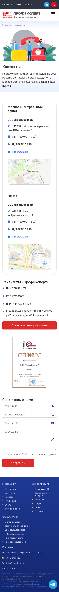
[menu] (53, 15)
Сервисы (38, 507)
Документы (10, 493)
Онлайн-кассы (12, 522)
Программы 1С (42, 489)
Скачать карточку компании (29, 325)
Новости (9, 497)
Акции (18, 5)
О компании (11, 489)
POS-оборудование (14, 534)
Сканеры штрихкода (15, 530)
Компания (7, 5)
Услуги (38, 503)
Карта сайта (8, 568)
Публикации (11, 501)
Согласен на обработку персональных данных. (32, 454)
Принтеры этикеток (14, 538)
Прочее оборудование (15, 542)
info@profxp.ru (20, 151)
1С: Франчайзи (12, 508)
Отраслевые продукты (40, 494)
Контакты (29, 5)
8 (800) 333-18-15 (15, 563)
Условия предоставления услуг (41, 587)
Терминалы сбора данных (18, 526)
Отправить (18, 463)
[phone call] (54, 4)
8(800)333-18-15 (22, 144)
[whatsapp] (47, 4)
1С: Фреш (38, 511)
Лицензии (39, 499)
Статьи (8, 504)
